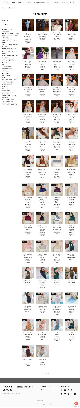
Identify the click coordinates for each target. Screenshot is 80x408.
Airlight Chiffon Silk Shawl (9, 105)
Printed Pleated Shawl (8, 93)
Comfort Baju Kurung (8, 82)
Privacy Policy (48, 404)
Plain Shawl (5, 87)
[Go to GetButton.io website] (76, 406)
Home (13, 2)
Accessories (5, 32)
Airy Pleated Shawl (7, 102)
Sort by (5, 21)
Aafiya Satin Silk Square (9, 96)
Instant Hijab (5, 94)
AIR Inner (5, 47)
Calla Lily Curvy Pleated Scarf (10, 45)
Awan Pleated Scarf (7, 60)
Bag (3, 65)
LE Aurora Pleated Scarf (9, 80)
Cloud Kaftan (5, 74)
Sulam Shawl (5, 72)
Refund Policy (40, 404)
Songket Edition (6, 67)
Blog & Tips (55, 2)
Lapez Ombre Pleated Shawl (10, 36)
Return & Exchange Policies (41, 2)
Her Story (28, 2)
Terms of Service (32, 404)
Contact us (64, 2)
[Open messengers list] (76, 403)
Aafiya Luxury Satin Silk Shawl (10, 34)
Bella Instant (5, 78)
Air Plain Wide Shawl (8, 83)
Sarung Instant (6, 76)
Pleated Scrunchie (7, 85)
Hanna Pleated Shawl (8, 100)
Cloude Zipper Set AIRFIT (9, 103)
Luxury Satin (5, 98)
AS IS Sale (5, 38)
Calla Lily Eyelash (7, 39)
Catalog (21, 2)
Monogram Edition (7, 69)
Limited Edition (6, 89)
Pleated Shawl (6, 91)
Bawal (4, 71)
